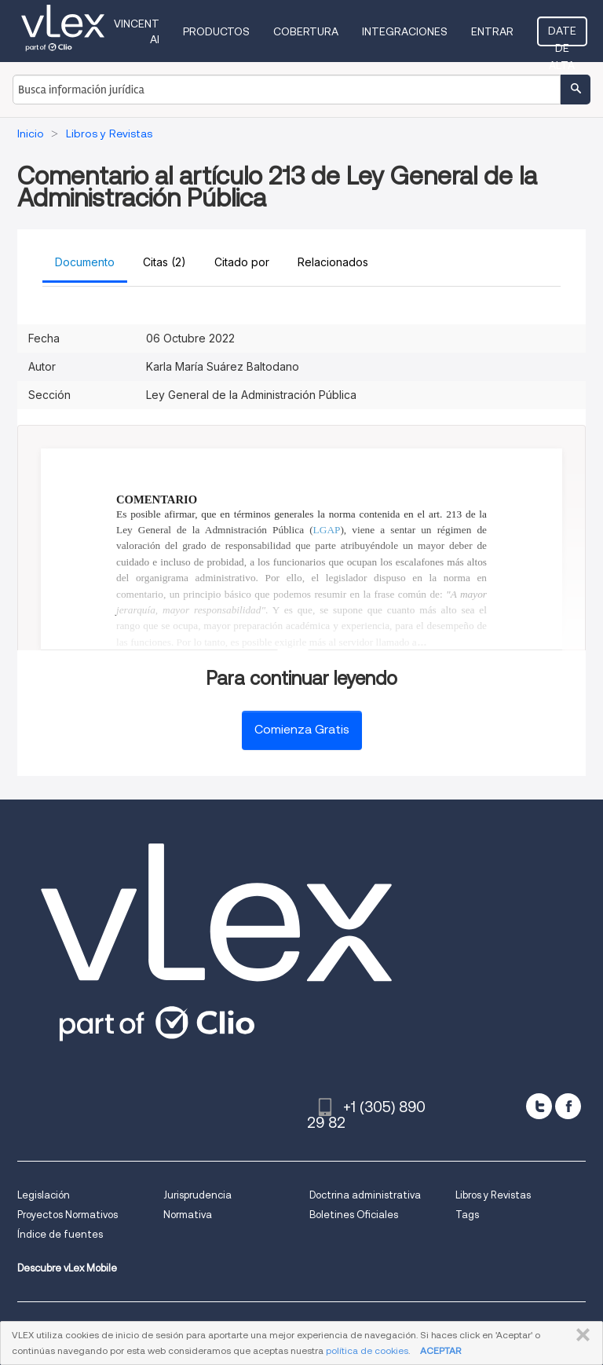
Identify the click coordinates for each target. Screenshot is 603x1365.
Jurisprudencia (197, 1195)
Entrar (492, 31)
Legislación (43, 1195)
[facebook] (568, 1106)
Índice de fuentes (60, 1234)
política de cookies (367, 1350)
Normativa (187, 1214)
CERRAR (579, 1335)
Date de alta (562, 35)
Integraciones (405, 31)
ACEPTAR (440, 1350)
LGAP (327, 530)
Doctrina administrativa (365, 1195)
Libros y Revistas (493, 1195)
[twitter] (539, 1106)
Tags (467, 1214)
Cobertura (305, 31)
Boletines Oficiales (353, 1214)
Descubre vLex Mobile (67, 1268)
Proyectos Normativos (67, 1214)
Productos (216, 31)
